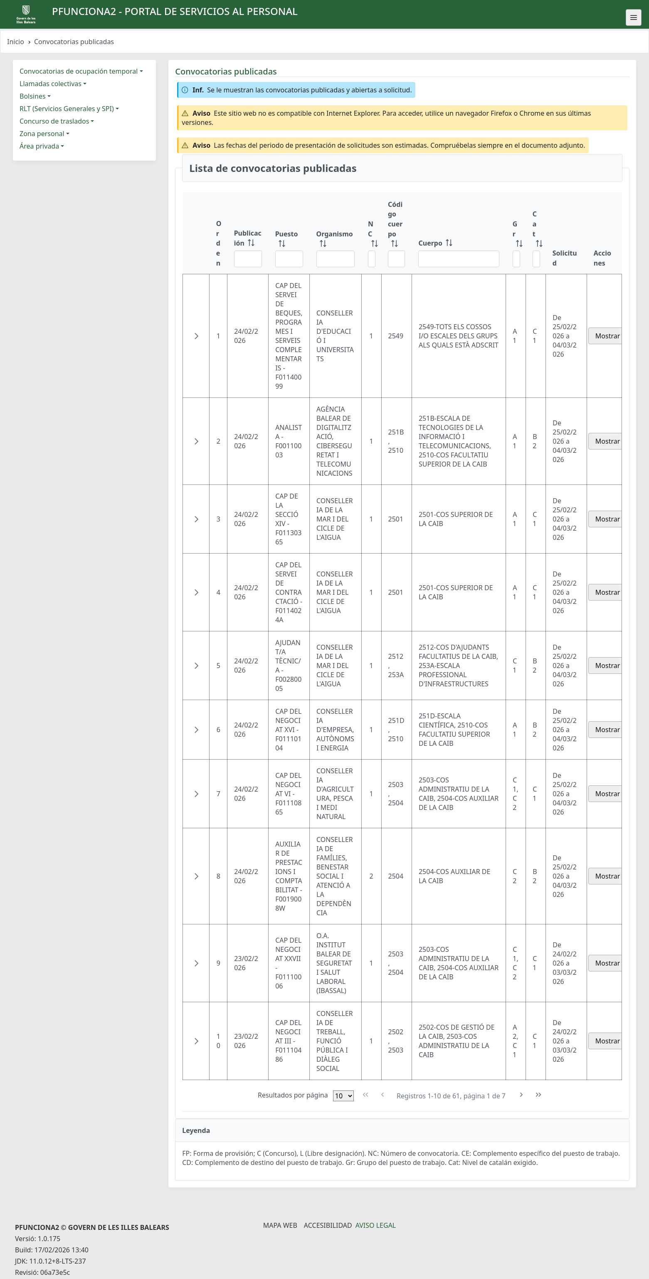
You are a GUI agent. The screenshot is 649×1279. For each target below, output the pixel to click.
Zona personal (42, 133)
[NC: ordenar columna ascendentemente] (371, 233)
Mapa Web (280, 1225)
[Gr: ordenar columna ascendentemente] (516, 233)
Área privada (39, 146)
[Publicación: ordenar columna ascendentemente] (248, 233)
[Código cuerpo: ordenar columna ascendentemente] (396, 233)
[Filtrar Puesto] (289, 259)
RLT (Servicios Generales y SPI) (67, 108)
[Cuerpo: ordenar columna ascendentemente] (459, 233)
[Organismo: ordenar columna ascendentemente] (335, 233)
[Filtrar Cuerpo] (458, 259)
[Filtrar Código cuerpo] (396, 259)
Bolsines (33, 96)
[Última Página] (538, 1095)
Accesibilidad (328, 1225)
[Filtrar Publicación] (248, 259)
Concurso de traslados (54, 121)
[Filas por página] (343, 1095)
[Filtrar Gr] (516, 259)
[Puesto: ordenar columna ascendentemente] (289, 233)
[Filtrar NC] (371, 259)
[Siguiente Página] (521, 1095)
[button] (196, 336)
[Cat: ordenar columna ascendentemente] (536, 233)
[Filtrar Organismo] (335, 259)
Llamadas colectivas (50, 83)
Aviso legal (375, 1225)
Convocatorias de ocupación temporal (79, 71)
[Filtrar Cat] (536, 259)
